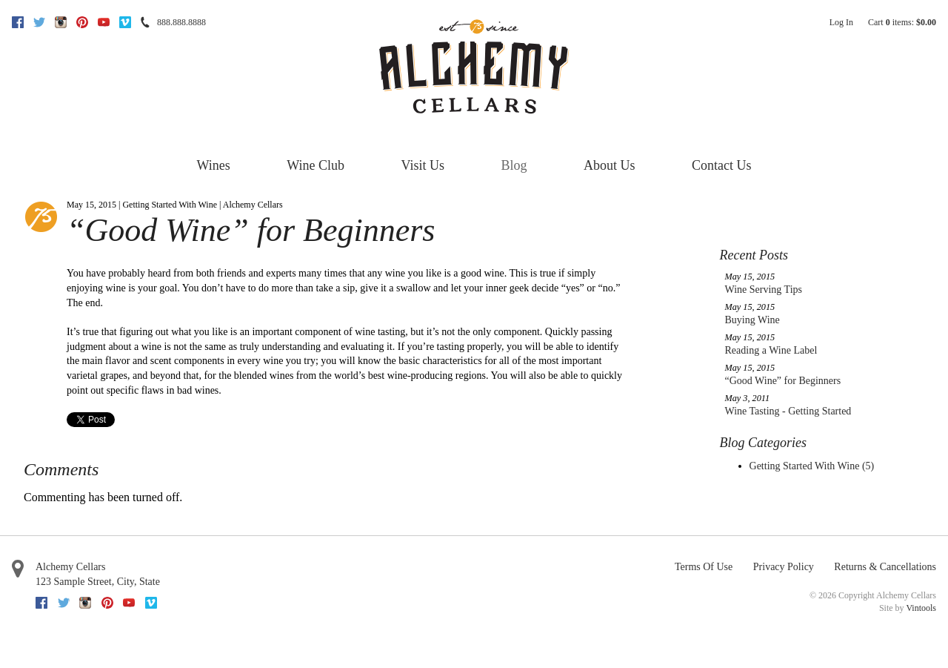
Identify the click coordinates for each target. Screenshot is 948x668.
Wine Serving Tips (763, 289)
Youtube (104, 22)
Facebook (18, 22)
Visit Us (422, 165)
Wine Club (315, 165)
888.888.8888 (181, 22)
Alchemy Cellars (70, 566)
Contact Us (722, 165)
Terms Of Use (703, 566)
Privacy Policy (783, 566)
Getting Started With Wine (812, 466)
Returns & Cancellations (885, 566)
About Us (609, 165)
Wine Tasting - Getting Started (788, 411)
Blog (514, 165)
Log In (841, 22)
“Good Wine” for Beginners (783, 380)
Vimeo (125, 22)
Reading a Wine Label (771, 350)
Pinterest (82, 22)
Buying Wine (752, 319)
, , (98, 581)
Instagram (61, 22)
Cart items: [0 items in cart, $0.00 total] (902, 22)
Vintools (921, 608)
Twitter (39, 22)
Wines (213, 165)
